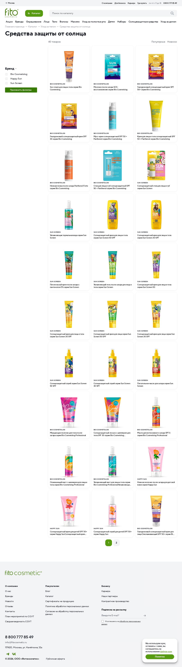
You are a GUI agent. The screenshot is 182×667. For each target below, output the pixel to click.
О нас (8, 591)
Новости (9, 601)
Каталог (49, 596)
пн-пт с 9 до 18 (155, 3)
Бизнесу (105, 586)
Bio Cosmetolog (18, 74)
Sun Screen (16, 83)
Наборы (121, 21)
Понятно (160, 656)
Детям (111, 21)
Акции (9, 21)
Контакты (10, 611)
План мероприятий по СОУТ (19, 616)
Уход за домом (168, 21)
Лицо (47, 21)
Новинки (172, 41)
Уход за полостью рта (94, 21)
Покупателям (52, 586)
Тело (54, 21)
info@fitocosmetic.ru (16, 642)
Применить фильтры (21, 90)
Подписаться (144, 615)
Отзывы (9, 606)
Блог (47, 591)
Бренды (19, 21)
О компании (107, 3)
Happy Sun (16, 78)
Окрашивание (33, 21)
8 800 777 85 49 (170, 3)
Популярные (158, 41)
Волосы (64, 21)
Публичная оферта (55, 658)
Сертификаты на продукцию (59, 601)
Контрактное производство (115, 601)
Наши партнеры (109, 596)
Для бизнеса (120, 3)
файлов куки (166, 651)
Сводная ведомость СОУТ (18, 621)
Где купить (142, 3)
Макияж (75, 21)
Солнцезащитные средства (143, 21)
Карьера (131, 3)
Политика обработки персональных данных (67, 606)
